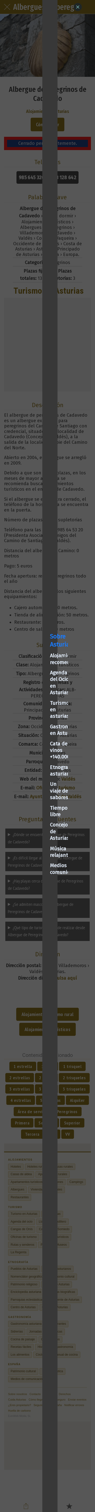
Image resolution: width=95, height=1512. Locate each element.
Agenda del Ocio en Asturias (40, 718)
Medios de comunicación (36, 812)
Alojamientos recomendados (40, 708)
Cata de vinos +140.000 (34, 749)
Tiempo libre (22, 781)
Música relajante (27, 801)
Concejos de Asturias (31, 791)
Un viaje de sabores (30, 770)
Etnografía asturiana (32, 760)
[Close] (78, 7)
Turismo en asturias (31, 729)
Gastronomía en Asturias (36, 739)
